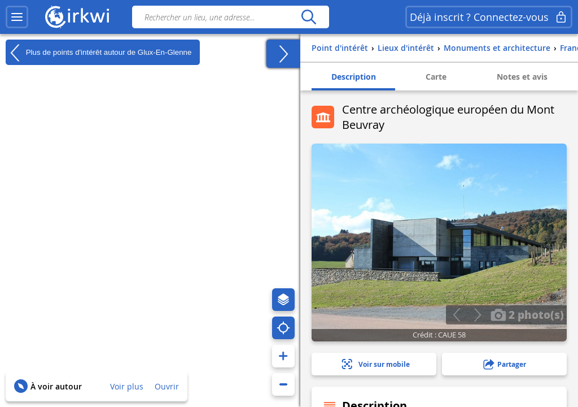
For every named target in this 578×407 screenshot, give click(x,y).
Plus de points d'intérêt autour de (98, 53)
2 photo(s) (527, 314)
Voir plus (126, 386)
